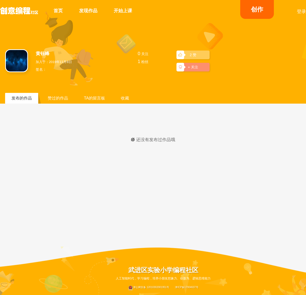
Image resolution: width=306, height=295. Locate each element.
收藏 (125, 98)
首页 (58, 10)
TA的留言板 (94, 98)
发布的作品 (21, 98)
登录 (301, 11)
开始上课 (123, 10)
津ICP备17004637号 (186, 287)
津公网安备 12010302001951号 (148, 288)
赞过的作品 (58, 98)
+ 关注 (188, 67)
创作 (257, 9)
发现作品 (88, 10)
